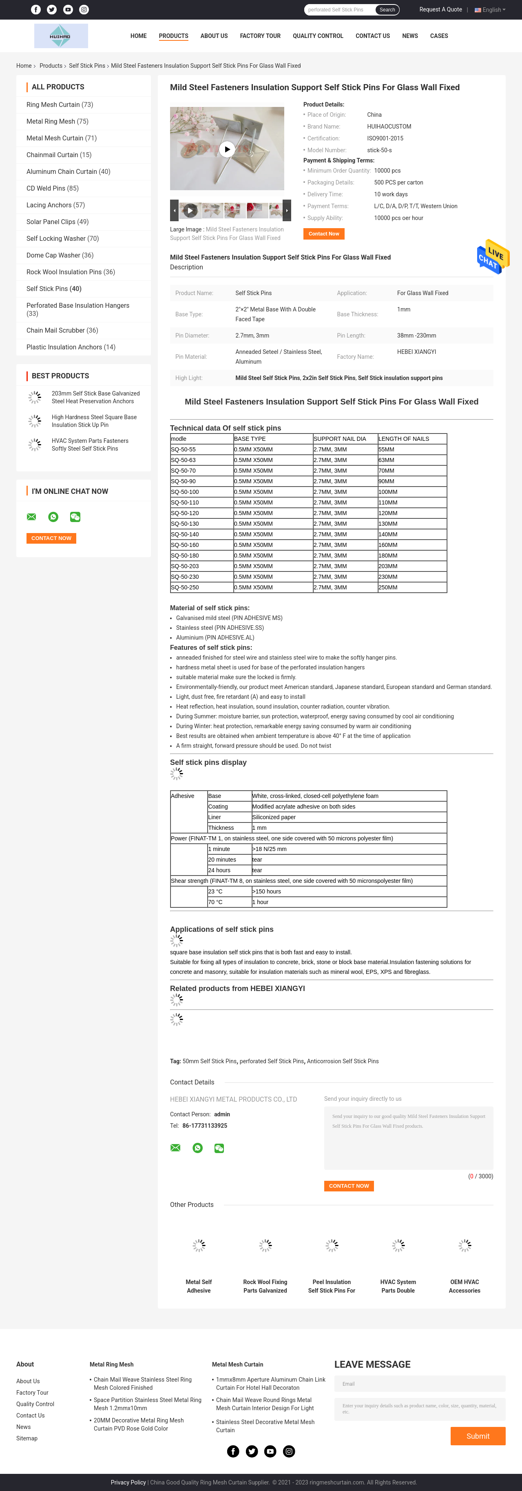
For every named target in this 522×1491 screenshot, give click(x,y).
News (410, 36)
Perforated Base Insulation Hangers (78, 305)
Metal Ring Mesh (51, 121)
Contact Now (324, 234)
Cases (439, 36)
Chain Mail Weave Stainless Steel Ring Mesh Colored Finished (143, 1383)
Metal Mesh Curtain (55, 138)
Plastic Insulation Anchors (64, 347)
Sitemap (27, 1438)
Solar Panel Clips (51, 222)
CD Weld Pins (46, 188)
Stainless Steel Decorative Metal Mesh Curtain (265, 1426)
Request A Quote (441, 9)
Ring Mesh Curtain (53, 105)
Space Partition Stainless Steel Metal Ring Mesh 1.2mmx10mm (147, 1404)
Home (138, 36)
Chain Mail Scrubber (56, 330)
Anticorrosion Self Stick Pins (343, 1061)
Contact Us (373, 36)
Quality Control (318, 36)
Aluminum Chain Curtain (62, 172)
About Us (214, 36)
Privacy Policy (128, 1482)
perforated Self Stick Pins (272, 1061)
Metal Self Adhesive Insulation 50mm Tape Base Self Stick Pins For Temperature (198, 1286)
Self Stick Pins (87, 65)
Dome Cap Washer (53, 255)
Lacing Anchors (49, 205)
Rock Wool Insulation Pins (64, 272)
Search (387, 10)
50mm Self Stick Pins (210, 1061)
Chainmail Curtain (52, 155)
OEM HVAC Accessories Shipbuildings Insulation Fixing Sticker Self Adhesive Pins (465, 1286)
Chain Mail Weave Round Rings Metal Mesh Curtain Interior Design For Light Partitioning (265, 1405)
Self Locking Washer (56, 238)
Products (173, 36)
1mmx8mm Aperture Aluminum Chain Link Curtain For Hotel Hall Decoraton (270, 1383)
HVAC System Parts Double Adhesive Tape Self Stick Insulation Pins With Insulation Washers (398, 1286)
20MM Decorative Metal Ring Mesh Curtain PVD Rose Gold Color (139, 1424)
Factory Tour (260, 36)
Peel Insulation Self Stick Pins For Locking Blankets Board (332, 1286)
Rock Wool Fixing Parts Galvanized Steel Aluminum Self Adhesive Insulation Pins (265, 1286)
